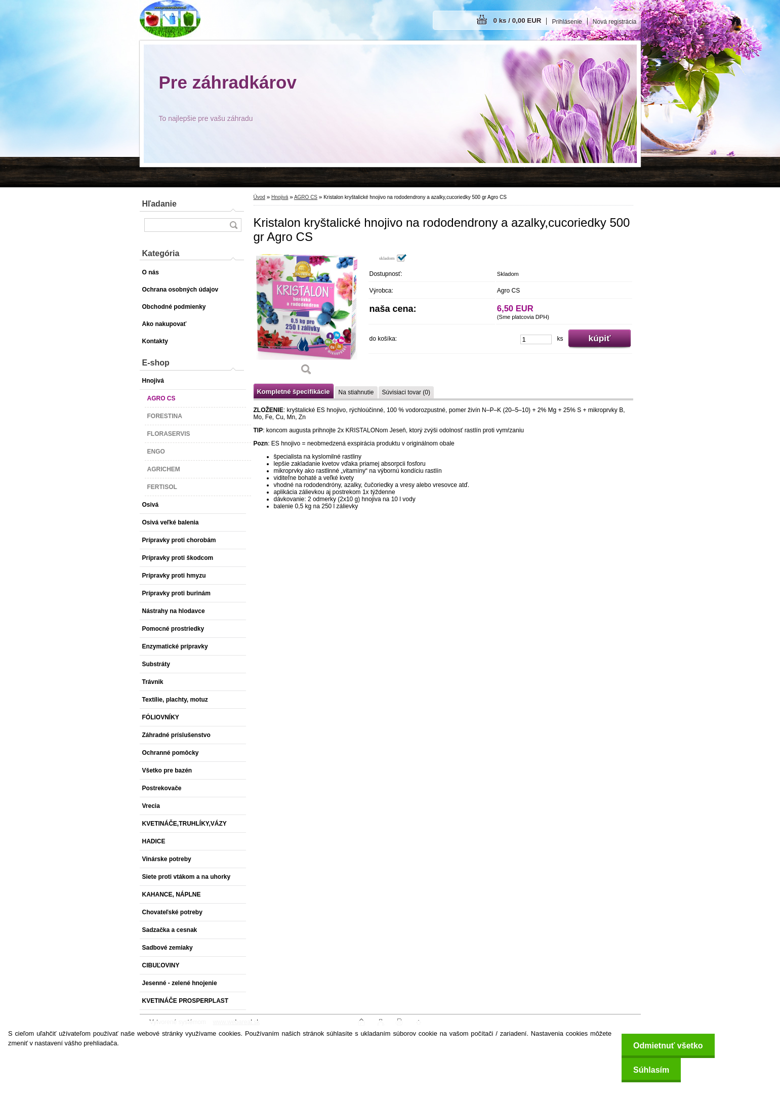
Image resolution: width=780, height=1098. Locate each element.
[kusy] (536, 339)
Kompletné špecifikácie (293, 391)
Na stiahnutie (356, 392)
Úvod (259, 197)
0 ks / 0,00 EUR (518, 20)
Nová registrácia (615, 21)
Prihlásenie (567, 21)
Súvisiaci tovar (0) (406, 392)
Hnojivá (279, 197)
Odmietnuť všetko (665, 1045)
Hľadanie (159, 203)
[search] (233, 225)
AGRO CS (305, 197)
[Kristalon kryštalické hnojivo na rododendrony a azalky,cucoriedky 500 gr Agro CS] (306, 318)
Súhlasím (649, 1070)
